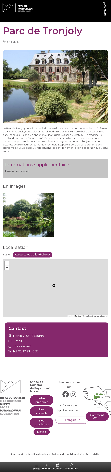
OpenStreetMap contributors (95, 316)
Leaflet (70, 316)
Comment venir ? (97, 416)
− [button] (7, 268)
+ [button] (7, 263)
